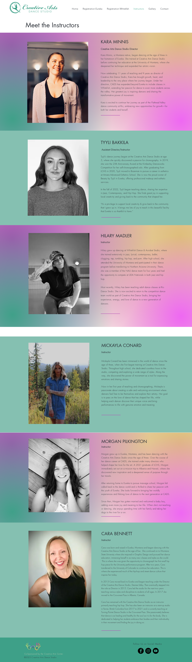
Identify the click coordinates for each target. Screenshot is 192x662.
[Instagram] (148, 651)
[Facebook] (141, 651)
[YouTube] (156, 651)
